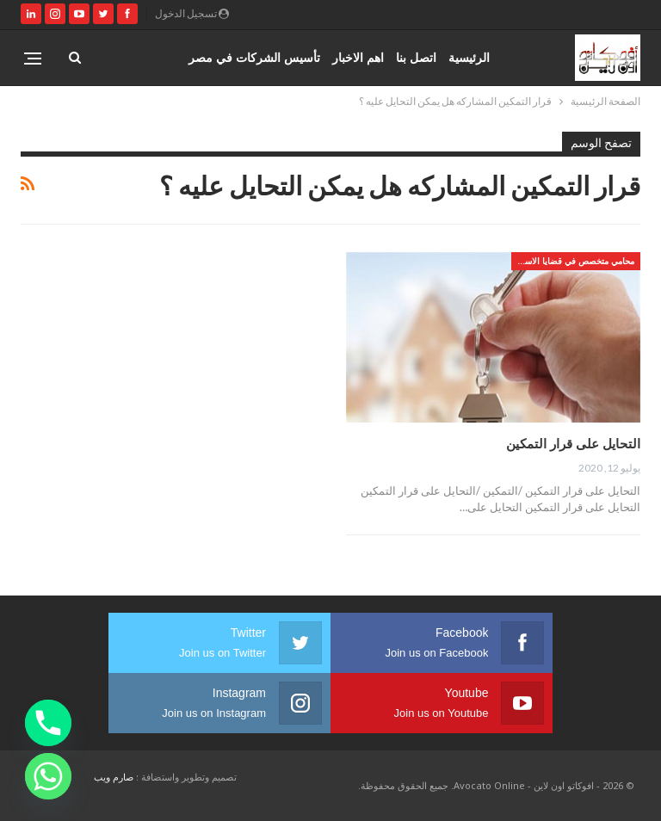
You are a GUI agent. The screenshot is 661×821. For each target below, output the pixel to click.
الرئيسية (469, 57)
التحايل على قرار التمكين (573, 443)
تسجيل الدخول (192, 13)
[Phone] (48, 723)
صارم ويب (113, 776)
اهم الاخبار (358, 57)
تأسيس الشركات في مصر (254, 57)
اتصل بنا (416, 57)
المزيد (161, 57)
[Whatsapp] (48, 776)
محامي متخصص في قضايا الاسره (575, 261)
